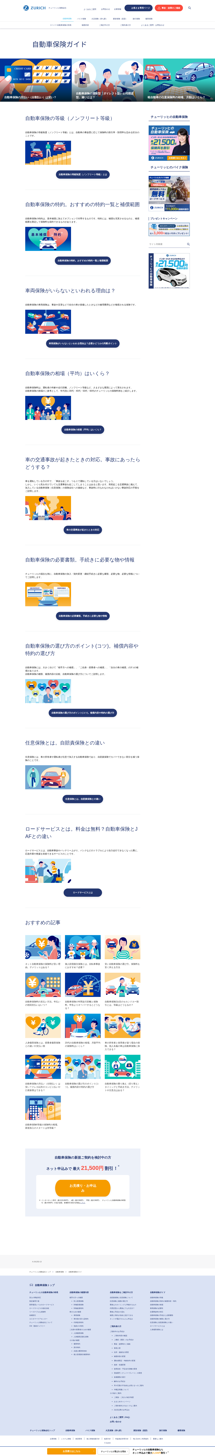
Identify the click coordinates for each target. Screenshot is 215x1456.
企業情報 (53, 1439)
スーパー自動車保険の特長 (60, 25)
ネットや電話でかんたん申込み (121, 1319)
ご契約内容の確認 (120, 1336)
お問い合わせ (115, 1422)
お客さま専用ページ (140, 8)
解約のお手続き (119, 1381)
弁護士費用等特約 (80, 1351)
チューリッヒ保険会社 (44, 8)
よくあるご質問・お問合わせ (152, 25)
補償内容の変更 (119, 1356)
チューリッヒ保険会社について (40, 1322)
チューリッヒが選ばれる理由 (113, 1451)
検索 (189, 8)
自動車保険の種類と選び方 (160, 1319)
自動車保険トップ (45, 1285)
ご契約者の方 (125, 25)
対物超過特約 (79, 1308)
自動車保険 (67, 19)
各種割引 (32, 1315)
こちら (82, 1203)
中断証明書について (121, 1390)
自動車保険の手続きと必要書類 (161, 1315)
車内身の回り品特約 (81, 1319)
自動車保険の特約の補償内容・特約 (163, 1301)
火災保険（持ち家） (99, 19)
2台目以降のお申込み (122, 1410)
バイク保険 (81, 19)
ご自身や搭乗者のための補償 (80, 1330)
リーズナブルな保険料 (37, 1312)
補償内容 (85, 25)
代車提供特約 (79, 1322)
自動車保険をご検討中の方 (121, 1292)
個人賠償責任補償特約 (82, 1354)
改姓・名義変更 (119, 1365)
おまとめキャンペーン (122, 1402)
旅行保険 (136, 19)
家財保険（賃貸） (120, 19)
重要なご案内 (158, 1439)
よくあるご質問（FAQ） (120, 1417)
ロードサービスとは (157, 1326)
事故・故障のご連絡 (171, 8)
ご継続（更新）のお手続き (124, 1340)
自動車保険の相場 (156, 1305)
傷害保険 (148, 19)
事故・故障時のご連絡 (122, 1344)
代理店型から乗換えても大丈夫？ (122, 1308)
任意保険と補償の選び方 (119, 1301)
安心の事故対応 (35, 1298)
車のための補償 (75, 1312)
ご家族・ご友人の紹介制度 (124, 1397)
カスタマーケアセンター (38, 1319)
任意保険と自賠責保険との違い (161, 1322)
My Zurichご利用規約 (140, 1439)
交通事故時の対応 (156, 1312)
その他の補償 (74, 1340)
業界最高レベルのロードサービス (41, 1305)
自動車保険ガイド (157, 1292)
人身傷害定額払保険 (81, 1337)
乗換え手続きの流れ (117, 1312)
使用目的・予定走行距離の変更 (125, 1369)
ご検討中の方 (104, 25)
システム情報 (66, 1439)
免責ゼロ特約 (79, 1326)
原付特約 (77, 1347)
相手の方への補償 (76, 1298)
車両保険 (77, 1315)
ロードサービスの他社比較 (39, 1308)
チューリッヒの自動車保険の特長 (43, 1292)
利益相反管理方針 (121, 1439)
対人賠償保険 (79, 1301)
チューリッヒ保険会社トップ (40, 1272)
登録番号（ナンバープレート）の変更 (128, 1373)
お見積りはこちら (71, 1451)
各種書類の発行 (119, 1377)
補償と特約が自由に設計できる (121, 1315)
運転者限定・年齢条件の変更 (124, 1361)
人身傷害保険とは (156, 1330)
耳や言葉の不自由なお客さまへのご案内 (129, 1385)
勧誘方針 (107, 1439)
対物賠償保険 (79, 1305)
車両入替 (117, 1348)
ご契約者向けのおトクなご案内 (125, 1406)
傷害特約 (77, 1344)
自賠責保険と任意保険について (121, 1298)
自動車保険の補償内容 (79, 1292)
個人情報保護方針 (93, 1439)
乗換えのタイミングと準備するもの (123, 1305)
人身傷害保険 (79, 1333)
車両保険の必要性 (156, 1308)
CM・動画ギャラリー (37, 1326)
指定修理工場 (34, 1301)
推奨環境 (78, 1439)
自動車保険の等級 (156, 1298)
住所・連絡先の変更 (121, 1352)
